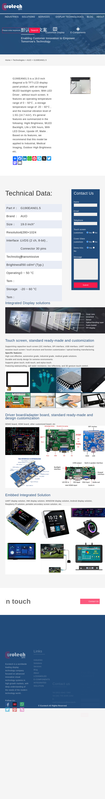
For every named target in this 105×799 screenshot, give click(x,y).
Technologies (19, 60)
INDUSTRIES (12, 17)
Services (37, 679)
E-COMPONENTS (42, 692)
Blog (36, 683)
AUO (29, 60)
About (36, 686)
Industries (38, 673)
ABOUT (100, 17)
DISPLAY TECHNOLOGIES (70, 17)
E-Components (78, 30)
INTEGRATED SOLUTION (40, 697)
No (96, 233)
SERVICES (44, 17)
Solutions (38, 676)
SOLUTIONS (28, 17)
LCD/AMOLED (40, 689)
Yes (90, 233)
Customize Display (55, 30)
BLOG (90, 17)
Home (8, 60)
